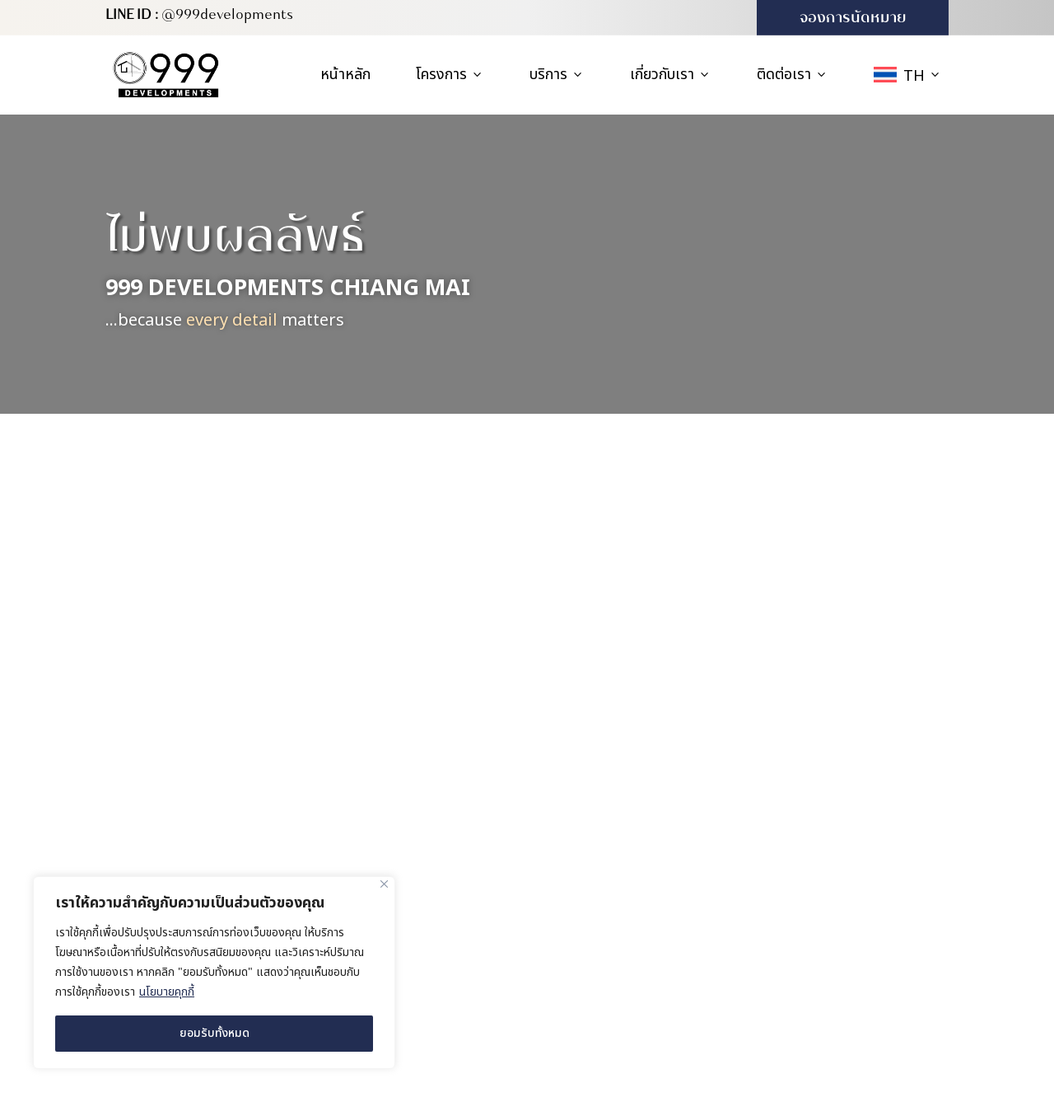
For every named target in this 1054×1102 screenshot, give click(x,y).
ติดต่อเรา (792, 75)
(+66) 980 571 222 (849, 941)
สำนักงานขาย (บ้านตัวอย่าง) (851, 808)
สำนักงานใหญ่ (837, 698)
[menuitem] (908, 74)
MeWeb (740, 1078)
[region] (214, 972)
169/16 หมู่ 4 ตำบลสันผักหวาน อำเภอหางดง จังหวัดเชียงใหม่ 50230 (863, 745)
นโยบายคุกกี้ (166, 992)
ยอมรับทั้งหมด (215, 1033)
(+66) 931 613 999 (849, 976)
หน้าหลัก (345, 75)
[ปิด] (384, 884)
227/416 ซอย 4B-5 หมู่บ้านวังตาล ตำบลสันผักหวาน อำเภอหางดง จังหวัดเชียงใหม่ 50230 (870, 875)
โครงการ (450, 75)
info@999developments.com (862, 1010)
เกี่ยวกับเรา (670, 75)
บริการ (557, 75)
